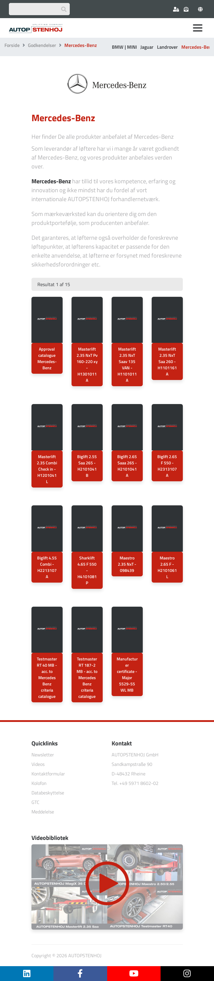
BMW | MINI (124, 47)
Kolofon (39, 783)
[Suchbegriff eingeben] (39, 9)
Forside (12, 45)
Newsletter (42, 754)
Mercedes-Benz (197, 47)
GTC (35, 802)
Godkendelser (42, 45)
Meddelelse (42, 811)
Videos (38, 764)
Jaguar (146, 47)
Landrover (167, 47)
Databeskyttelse (47, 792)
